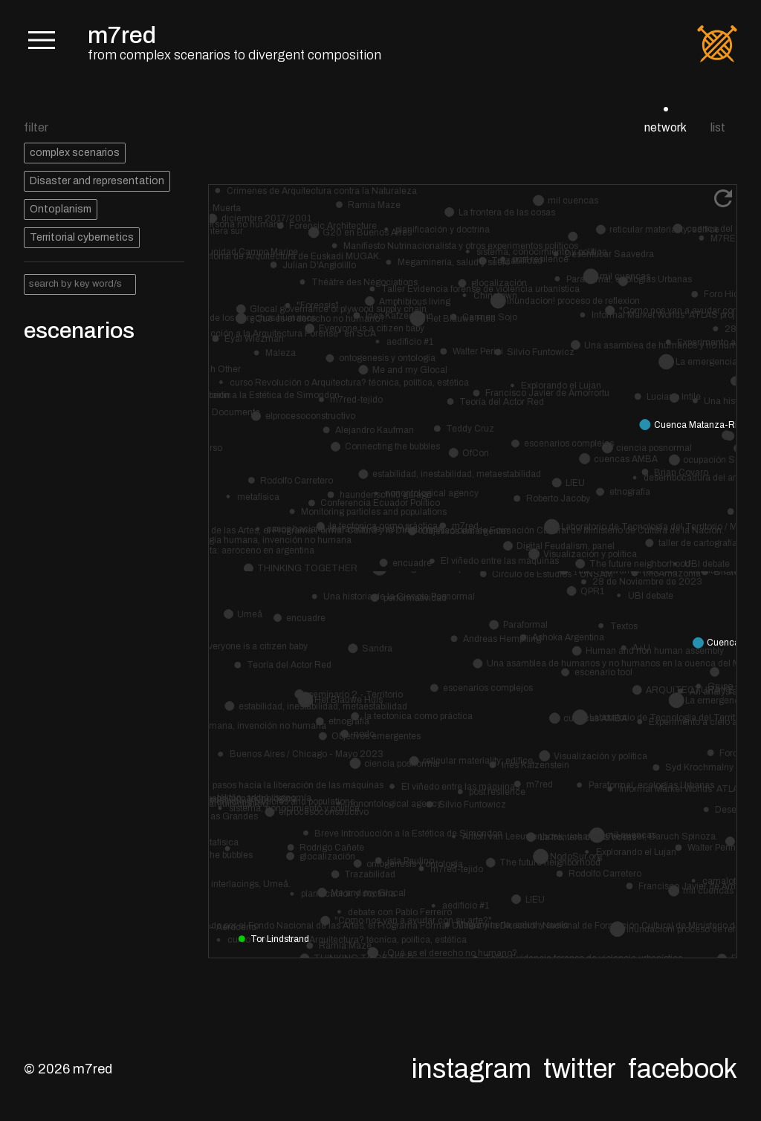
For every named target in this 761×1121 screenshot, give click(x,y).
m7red (122, 35)
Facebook (682, 1069)
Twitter (579, 1069)
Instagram (471, 1069)
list (717, 127)
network (665, 127)
